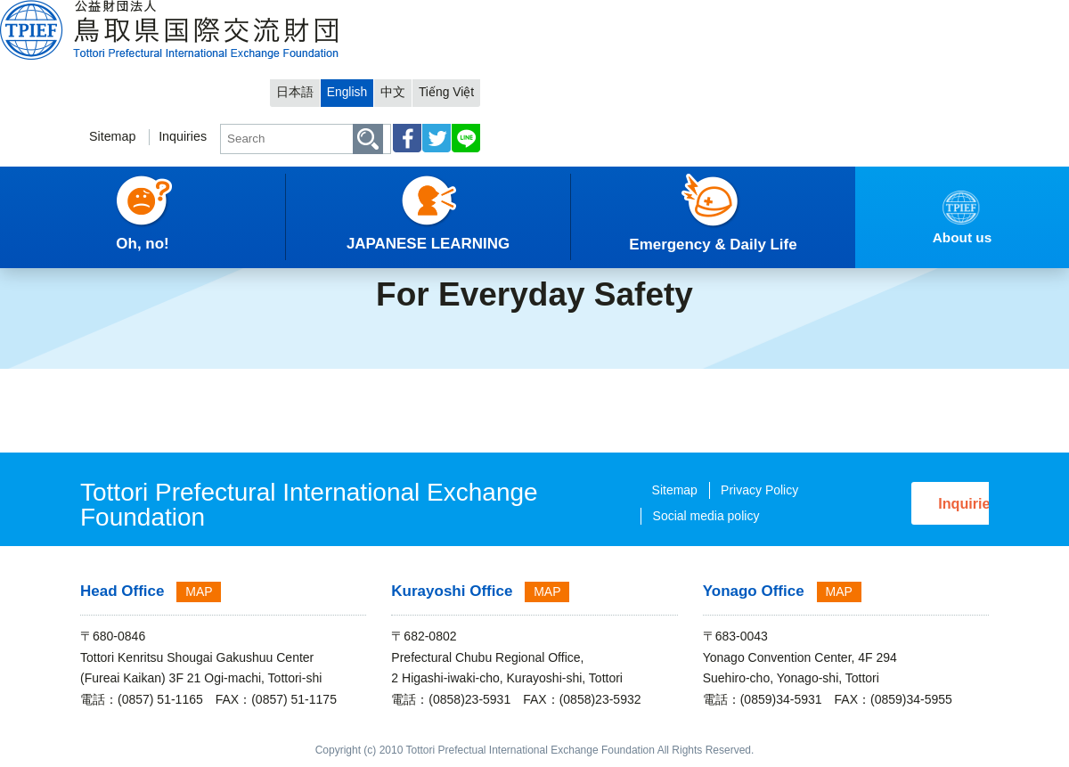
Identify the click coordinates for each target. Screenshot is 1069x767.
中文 (895, 14)
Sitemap (588, 68)
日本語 (790, 14)
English (846, 14)
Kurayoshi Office (451, 591)
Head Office (122, 591)
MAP (198, 591)
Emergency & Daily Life (196, 236)
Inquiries (662, 68)
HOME (32, 236)
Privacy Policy (692, 490)
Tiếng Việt (952, 14)
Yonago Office (753, 591)
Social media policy (639, 516)
